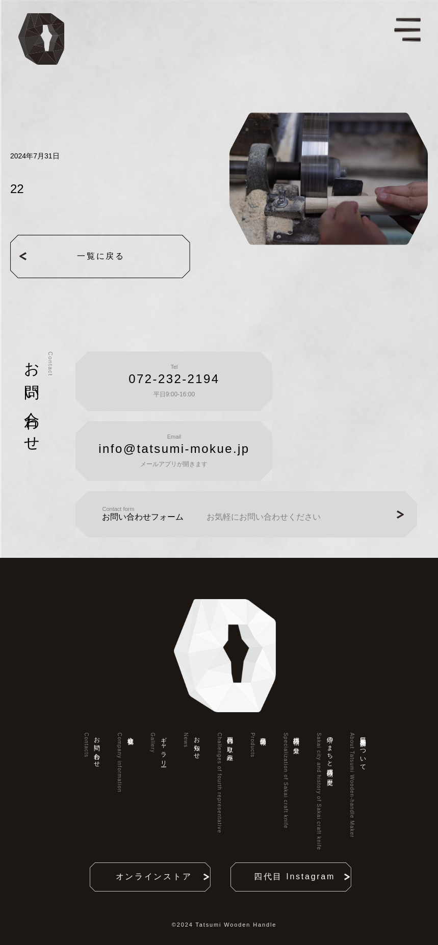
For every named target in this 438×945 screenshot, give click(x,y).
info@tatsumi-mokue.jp (173, 448)
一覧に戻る (84, 256)
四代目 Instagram (297, 876)
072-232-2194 (173, 379)
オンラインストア (157, 876)
